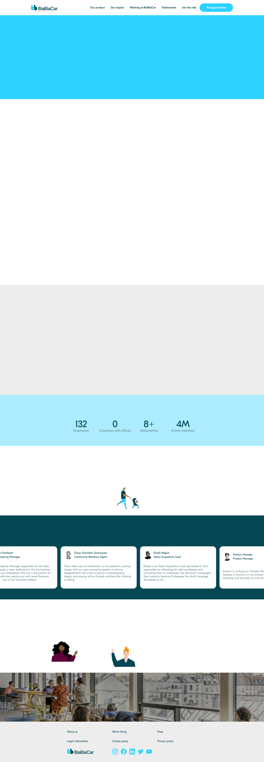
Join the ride (189, 7)
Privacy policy (165, 741)
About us (72, 731)
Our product (97, 7)
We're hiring (119, 731)
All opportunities (216, 7)
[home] (44, 7)
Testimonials (169, 7)
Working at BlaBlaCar (143, 7)
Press (160, 731)
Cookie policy (120, 741)
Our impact (117, 7)
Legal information (77, 741)
